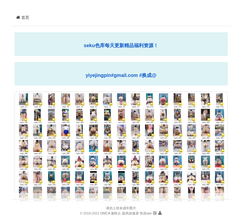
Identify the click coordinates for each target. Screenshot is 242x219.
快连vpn (146, 213)
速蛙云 (116, 213)
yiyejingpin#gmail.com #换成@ (121, 75)
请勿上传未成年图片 (121, 208)
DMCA (105, 213)
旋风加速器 (130, 213)
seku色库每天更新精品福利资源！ (121, 45)
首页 (23, 17)
